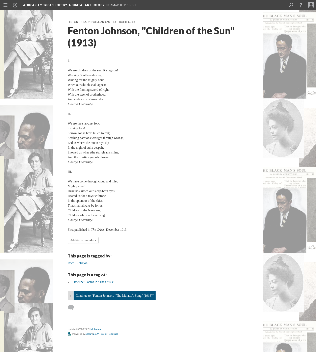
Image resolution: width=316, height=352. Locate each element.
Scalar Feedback (109, 333)
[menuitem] (5, 5)
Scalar (88, 333)
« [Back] (70, 295)
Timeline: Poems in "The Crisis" (93, 282)
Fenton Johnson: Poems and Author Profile (98, 22)
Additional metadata (83, 240)
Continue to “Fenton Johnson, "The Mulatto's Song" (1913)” (115, 295)
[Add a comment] (73, 307)
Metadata (95, 328)
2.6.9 (96, 333)
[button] (301, 5)
